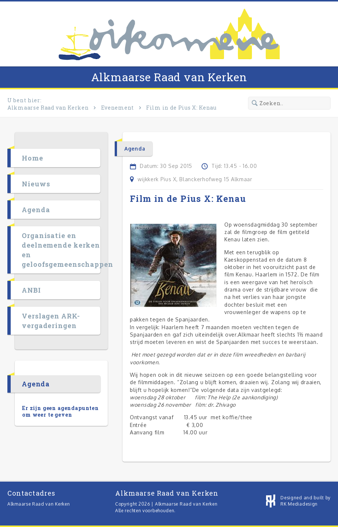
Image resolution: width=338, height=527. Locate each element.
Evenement (117, 107)
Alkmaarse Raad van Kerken (169, 77)
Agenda (36, 209)
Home (32, 158)
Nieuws (36, 183)
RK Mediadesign (299, 504)
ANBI (31, 290)
